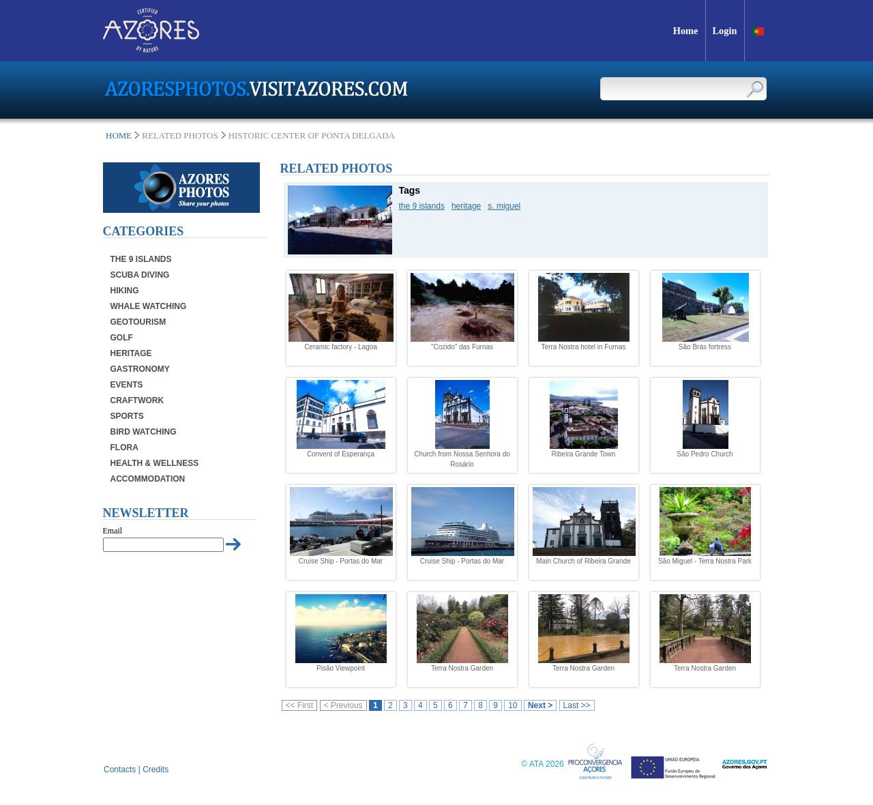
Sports (127, 416)
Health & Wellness (154, 463)
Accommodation (148, 479)
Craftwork (137, 400)
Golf (121, 337)
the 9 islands (422, 206)
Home (119, 135)
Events (126, 385)
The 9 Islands (141, 259)
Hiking (124, 290)
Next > (540, 705)
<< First (300, 705)
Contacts (120, 769)
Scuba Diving (140, 275)
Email (113, 531)
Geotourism (138, 322)
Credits (155, 769)
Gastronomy (140, 369)
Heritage (131, 353)
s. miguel (504, 206)
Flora (124, 447)
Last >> (577, 705)
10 (512, 705)
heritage (466, 206)
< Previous (343, 705)
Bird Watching (143, 432)
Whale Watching (148, 306)
